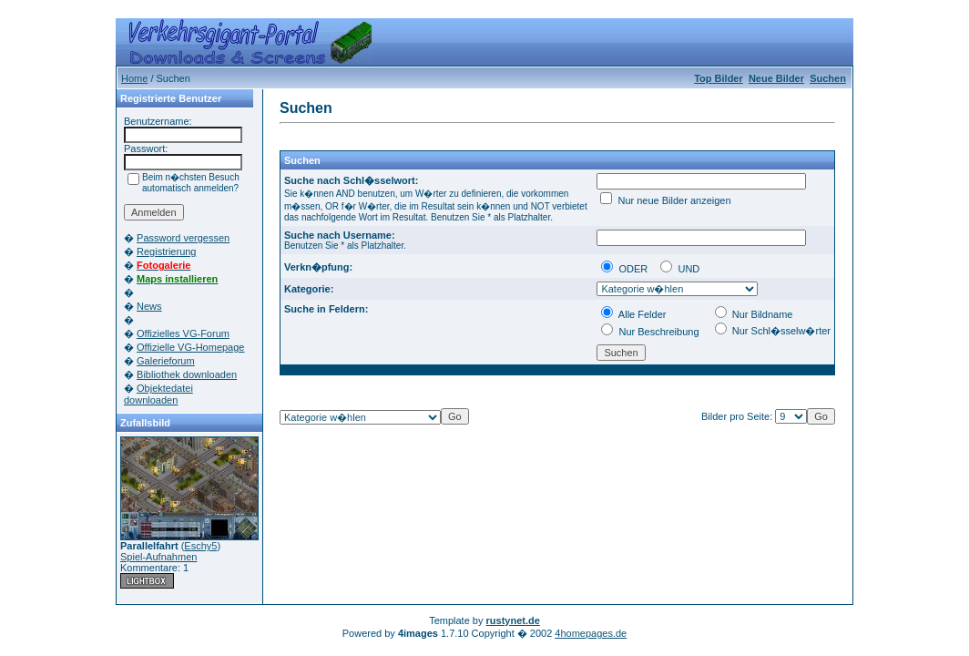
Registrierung (166, 251)
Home (134, 78)
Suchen (828, 78)
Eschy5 (200, 545)
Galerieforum (166, 360)
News (149, 306)
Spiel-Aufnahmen (158, 556)
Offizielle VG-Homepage (190, 347)
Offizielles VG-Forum (183, 333)
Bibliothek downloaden (187, 374)
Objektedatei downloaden (158, 394)
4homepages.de (591, 633)
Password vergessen (183, 237)
